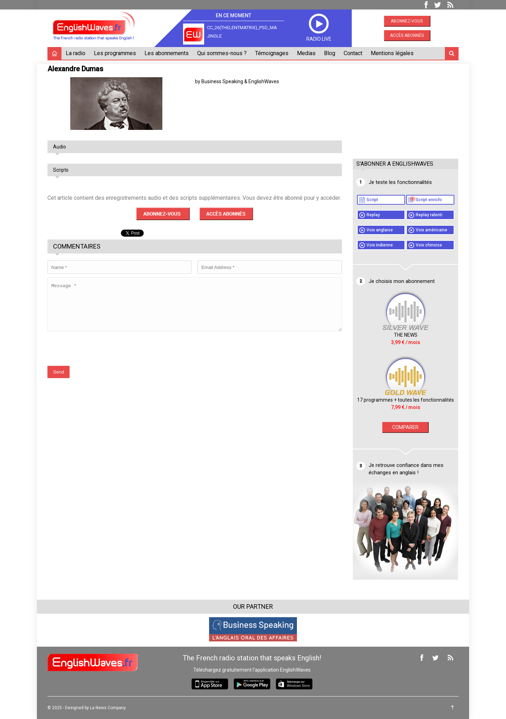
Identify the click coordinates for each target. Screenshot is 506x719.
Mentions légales (392, 53)
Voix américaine (431, 229)
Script (372, 199)
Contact (353, 53)
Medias (306, 53)
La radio (75, 53)
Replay (373, 214)
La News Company (107, 707)
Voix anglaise (379, 229)
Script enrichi (429, 199)
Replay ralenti (429, 214)
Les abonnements (166, 53)
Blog (329, 53)
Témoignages (271, 53)
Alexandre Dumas (75, 69)
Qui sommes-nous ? (222, 53)
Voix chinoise (429, 245)
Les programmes (115, 53)
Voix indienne (379, 245)
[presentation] (100, 353)
